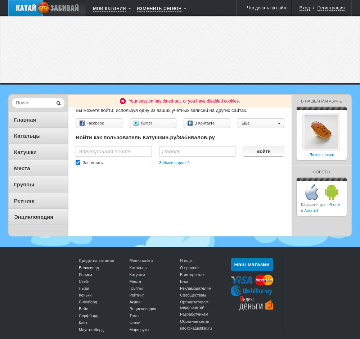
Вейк (83, 309)
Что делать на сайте (267, 7)
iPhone (334, 204)
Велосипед (89, 268)
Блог (184, 281)
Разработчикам (194, 314)
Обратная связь (194, 321)
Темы (135, 315)
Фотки (135, 323)
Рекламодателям (195, 288)
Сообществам (193, 295)
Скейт (84, 281)
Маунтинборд (91, 329)
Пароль (171, 151)
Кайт (83, 323)
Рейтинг (24, 201)
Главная (25, 120)
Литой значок (322, 155)
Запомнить (93, 163)
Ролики (85, 274)
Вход (305, 7)
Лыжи (84, 288)
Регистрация (331, 7)
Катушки (25, 152)
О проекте (189, 268)
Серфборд (88, 315)
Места (22, 168)
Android (311, 210)
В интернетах (192, 274)
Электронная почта (104, 151)
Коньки (85, 295)
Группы (24, 184)
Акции (135, 302)
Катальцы (27, 136)
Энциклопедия (33, 217)
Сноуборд (88, 302)
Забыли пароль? (174, 163)
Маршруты (139, 329)
